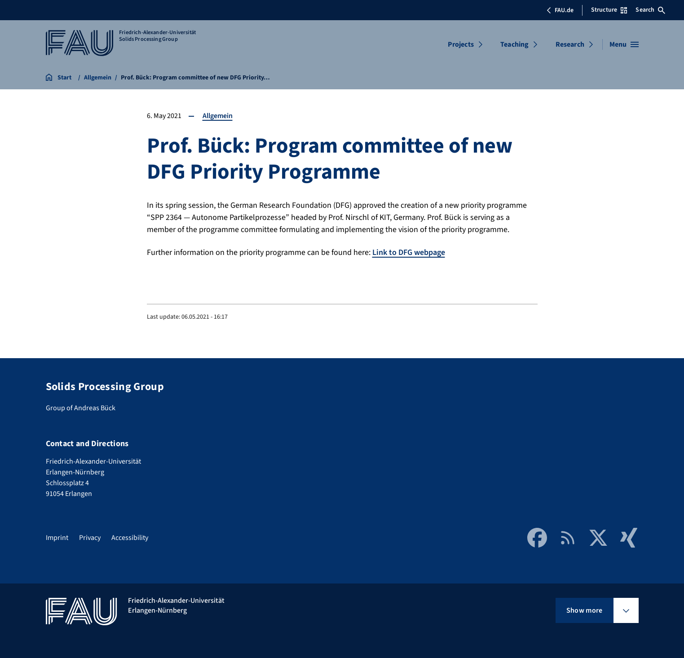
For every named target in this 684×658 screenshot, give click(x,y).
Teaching (514, 44)
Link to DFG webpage (408, 252)
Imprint (57, 538)
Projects (461, 44)
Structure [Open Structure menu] (609, 9)
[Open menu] (624, 44)
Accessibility (129, 538)
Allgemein (218, 116)
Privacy (90, 538)
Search (650, 9)
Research (570, 44)
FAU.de (560, 10)
